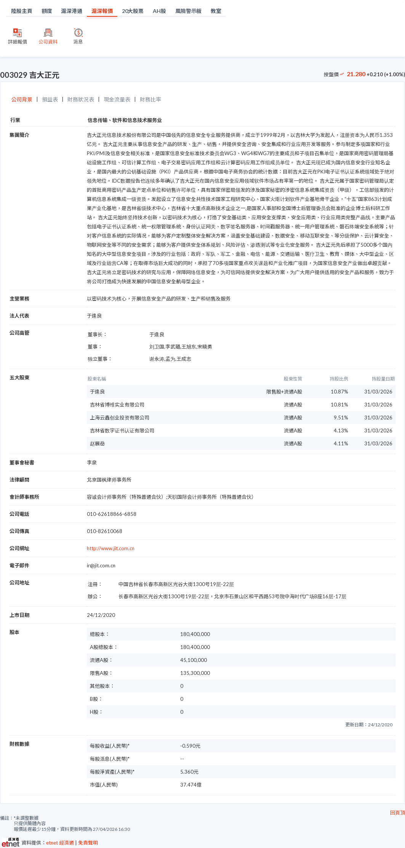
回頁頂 (397, 812)
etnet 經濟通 (60, 843)
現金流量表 (117, 99)
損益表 (50, 99)
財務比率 (150, 99)
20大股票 (133, 11)
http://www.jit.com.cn (110, 548)
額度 (47, 11)
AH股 (159, 11)
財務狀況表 (80, 99)
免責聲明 (88, 843)
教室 (216, 11)
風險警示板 (188, 11)
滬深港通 (71, 11)
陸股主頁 (21, 11)
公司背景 (21, 99)
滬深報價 (102, 11)
